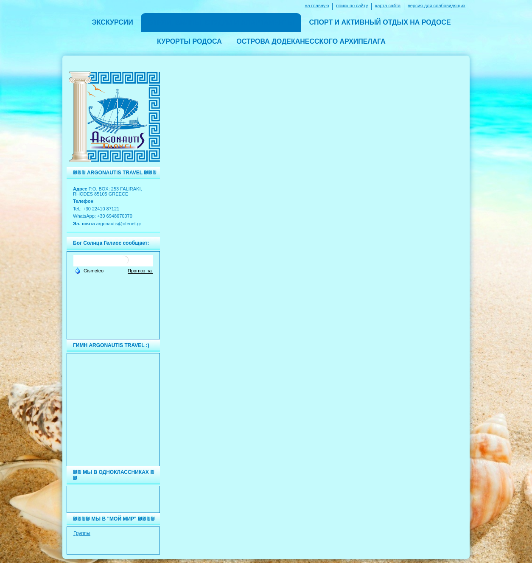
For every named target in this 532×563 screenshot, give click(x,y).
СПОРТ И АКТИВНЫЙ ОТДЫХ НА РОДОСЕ (380, 22)
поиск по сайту (352, 5)
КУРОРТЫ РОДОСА (189, 41)
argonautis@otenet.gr (118, 223)
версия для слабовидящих (436, 5)
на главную (317, 5)
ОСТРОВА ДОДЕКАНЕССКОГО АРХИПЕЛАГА (311, 41)
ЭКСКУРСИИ (112, 22)
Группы (81, 533)
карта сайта (387, 5)
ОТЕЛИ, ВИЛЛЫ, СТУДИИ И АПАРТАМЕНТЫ (221, 22)
